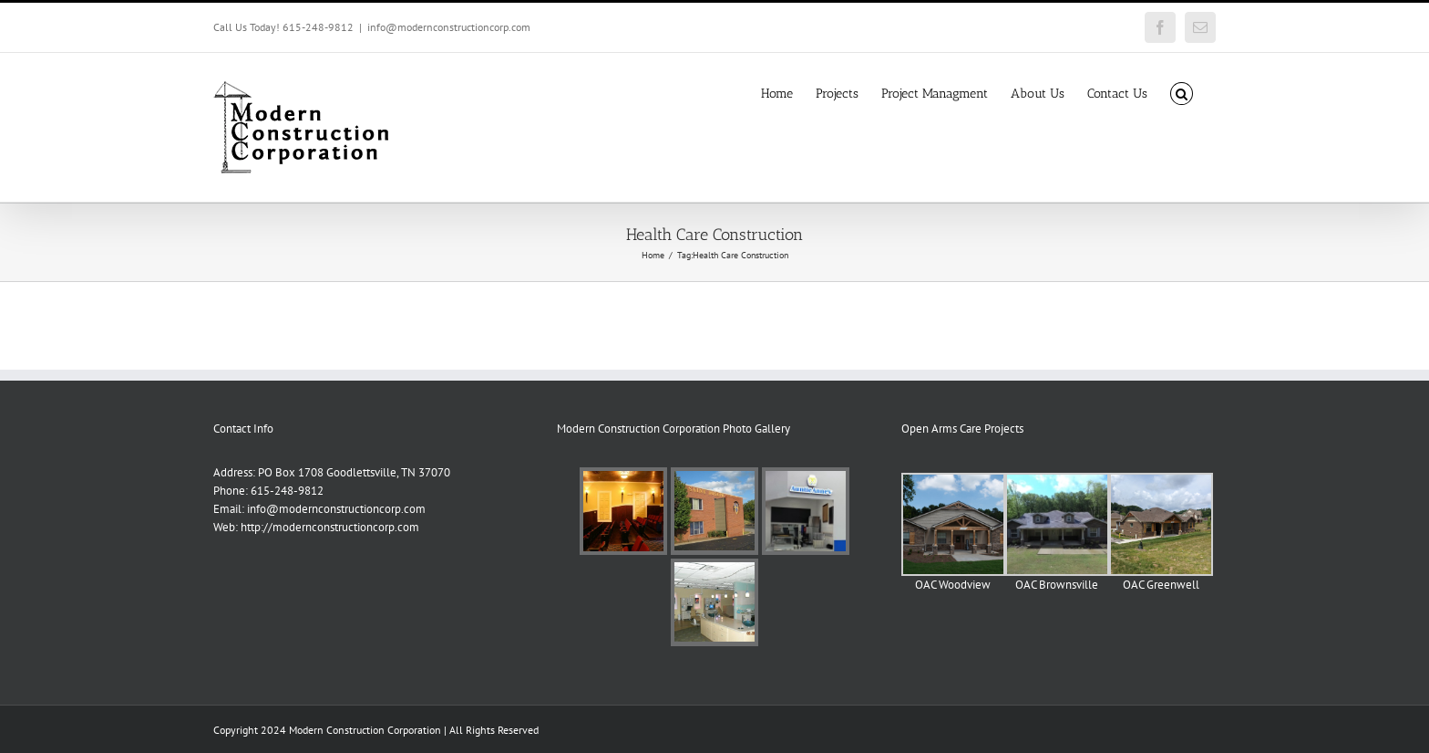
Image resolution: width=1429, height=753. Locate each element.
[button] (1181, 92)
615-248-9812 (287, 490)
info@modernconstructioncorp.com (448, 27)
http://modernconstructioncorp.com (330, 527)
